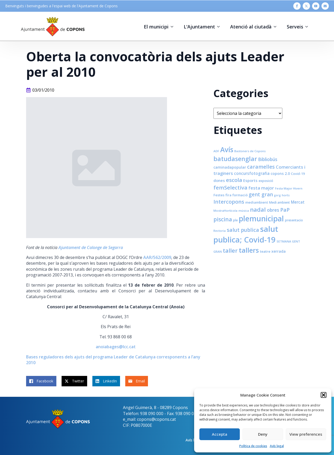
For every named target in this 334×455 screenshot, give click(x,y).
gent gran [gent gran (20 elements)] (261, 194)
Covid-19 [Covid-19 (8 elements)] (298, 174)
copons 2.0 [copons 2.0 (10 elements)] (280, 173)
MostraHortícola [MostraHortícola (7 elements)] (225, 210)
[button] (323, 395)
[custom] (325, 6)
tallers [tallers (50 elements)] (249, 250)
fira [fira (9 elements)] (228, 195)
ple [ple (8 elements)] (235, 220)
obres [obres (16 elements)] (273, 210)
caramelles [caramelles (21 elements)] (261, 166)
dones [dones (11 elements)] (219, 180)
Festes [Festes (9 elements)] (218, 195)
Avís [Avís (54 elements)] (226, 149)
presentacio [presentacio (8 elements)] (294, 220)
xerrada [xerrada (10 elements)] (278, 251)
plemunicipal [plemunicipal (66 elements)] (261, 218)
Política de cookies (253, 446)
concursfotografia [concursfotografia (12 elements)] (252, 173)
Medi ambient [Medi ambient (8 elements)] (279, 202)
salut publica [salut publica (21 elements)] (243, 229)
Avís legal (277, 446)
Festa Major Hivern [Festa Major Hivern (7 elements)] (288, 188)
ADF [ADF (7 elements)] (216, 151)
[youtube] (315, 6)
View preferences (305, 434)
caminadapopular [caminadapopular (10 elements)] (229, 167)
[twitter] (306, 6)
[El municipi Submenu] (173, 26)
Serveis (295, 26)
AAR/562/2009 (157, 257)
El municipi (156, 26)
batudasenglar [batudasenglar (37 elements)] (235, 159)
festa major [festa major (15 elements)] (261, 188)
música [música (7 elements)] (243, 210)
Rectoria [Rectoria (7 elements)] (219, 231)
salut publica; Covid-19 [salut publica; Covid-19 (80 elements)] (245, 234)
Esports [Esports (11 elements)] (250, 180)
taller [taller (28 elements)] (230, 250)
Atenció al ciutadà (251, 26)
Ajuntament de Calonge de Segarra (90, 247)
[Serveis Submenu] (308, 26)
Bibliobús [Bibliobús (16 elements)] (267, 159)
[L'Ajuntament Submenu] (220, 26)
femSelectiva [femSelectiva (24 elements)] (230, 187)
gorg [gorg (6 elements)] (277, 195)
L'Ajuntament (199, 26)
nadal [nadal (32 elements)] (258, 209)
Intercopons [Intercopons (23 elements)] (228, 201)
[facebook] (297, 6)
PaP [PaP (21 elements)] (285, 209)
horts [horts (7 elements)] (286, 195)
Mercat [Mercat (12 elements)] (298, 202)
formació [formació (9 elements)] (240, 195)
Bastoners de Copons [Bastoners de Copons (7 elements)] (250, 151)
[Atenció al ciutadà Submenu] (277, 26)
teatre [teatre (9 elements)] (265, 251)
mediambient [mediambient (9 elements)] (256, 202)
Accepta (219, 434)
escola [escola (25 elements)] (234, 180)
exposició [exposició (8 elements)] (266, 181)
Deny (262, 434)
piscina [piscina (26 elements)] (222, 219)
